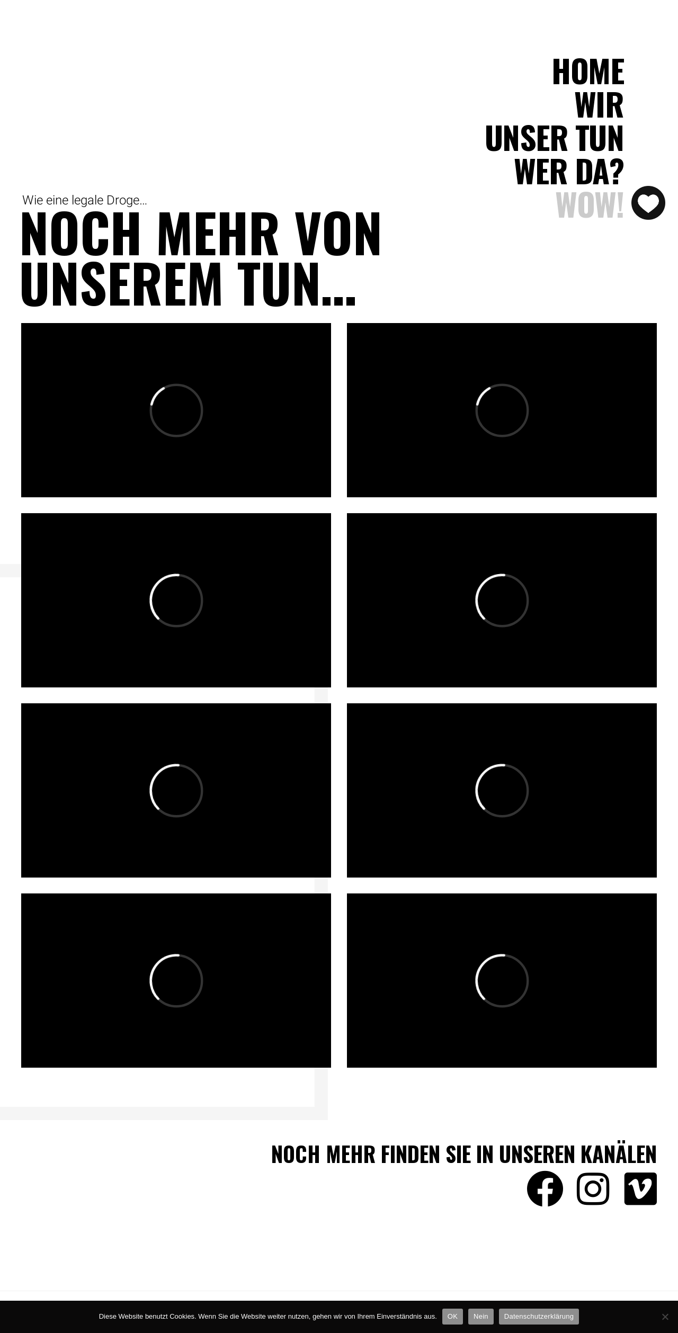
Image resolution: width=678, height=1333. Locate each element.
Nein (481, 1316)
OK (453, 1316)
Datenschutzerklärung (539, 1316)
